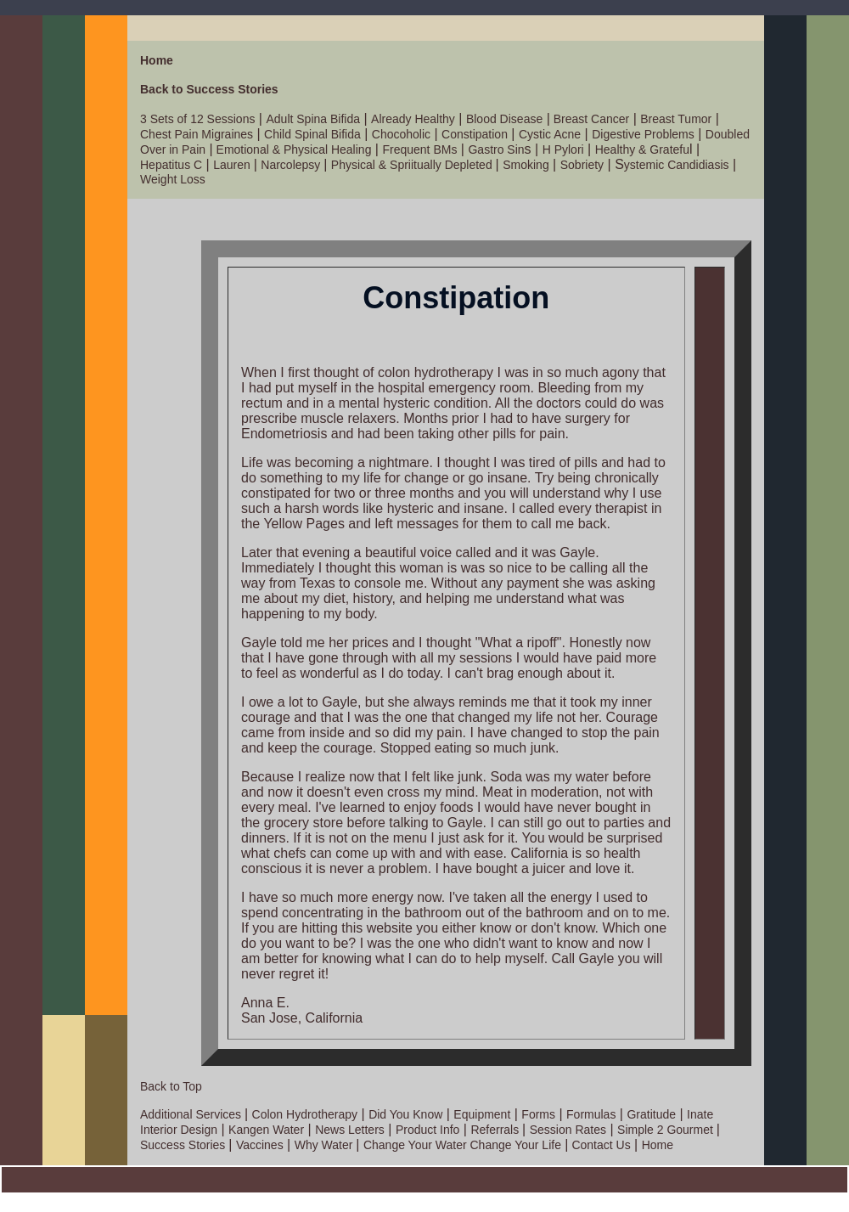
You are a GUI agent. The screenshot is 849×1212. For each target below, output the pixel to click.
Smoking (525, 165)
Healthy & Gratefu (642, 149)
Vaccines (260, 1145)
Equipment (481, 1114)
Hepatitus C (171, 165)
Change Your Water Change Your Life (462, 1145)
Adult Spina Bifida (313, 119)
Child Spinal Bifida (312, 134)
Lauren (233, 165)
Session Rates (568, 1129)
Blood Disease (504, 119)
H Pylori (563, 149)
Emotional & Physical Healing (292, 149)
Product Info (428, 1129)
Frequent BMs (419, 149)
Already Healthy (413, 119)
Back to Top (171, 1086)
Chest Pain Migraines (196, 134)
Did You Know (405, 1114)
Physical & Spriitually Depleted (413, 165)
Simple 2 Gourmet (667, 1129)
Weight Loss (172, 179)
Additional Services (192, 1114)
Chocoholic (401, 134)
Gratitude (651, 1114)
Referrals (496, 1129)
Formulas (591, 1114)
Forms (538, 1114)
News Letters (350, 1129)
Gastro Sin (496, 149)
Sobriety (582, 165)
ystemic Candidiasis (676, 165)
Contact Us (600, 1145)
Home (156, 60)
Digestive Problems (643, 134)
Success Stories (184, 1145)
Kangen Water (266, 1129)
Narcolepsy (292, 165)
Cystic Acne (550, 134)
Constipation (474, 134)
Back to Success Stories (209, 89)
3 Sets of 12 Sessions (197, 119)
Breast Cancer (589, 119)
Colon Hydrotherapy (305, 1114)
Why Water (326, 1145)
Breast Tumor (675, 119)
